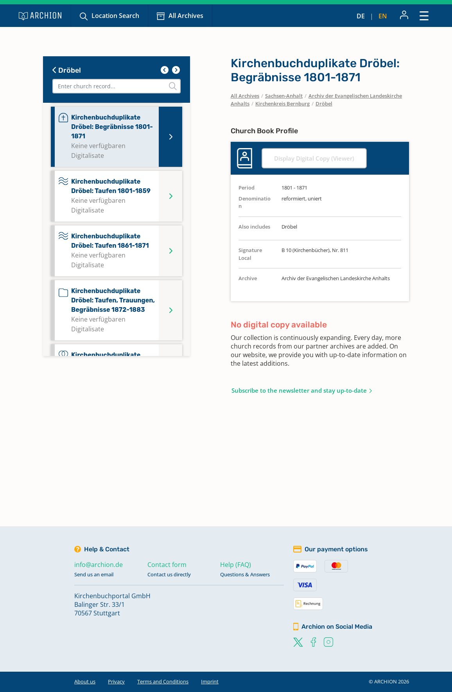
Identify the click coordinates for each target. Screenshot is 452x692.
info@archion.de (98, 564)
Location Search (115, 15)
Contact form (167, 564)
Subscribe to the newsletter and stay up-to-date (299, 390)
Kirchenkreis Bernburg (282, 103)
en (382, 16)
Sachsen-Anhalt (284, 95)
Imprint (210, 681)
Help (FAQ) (235, 564)
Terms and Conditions (162, 681)
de (361, 16)
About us (84, 681)
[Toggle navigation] (424, 15)
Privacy (116, 681)
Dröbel (66, 70)
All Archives (186, 15)
